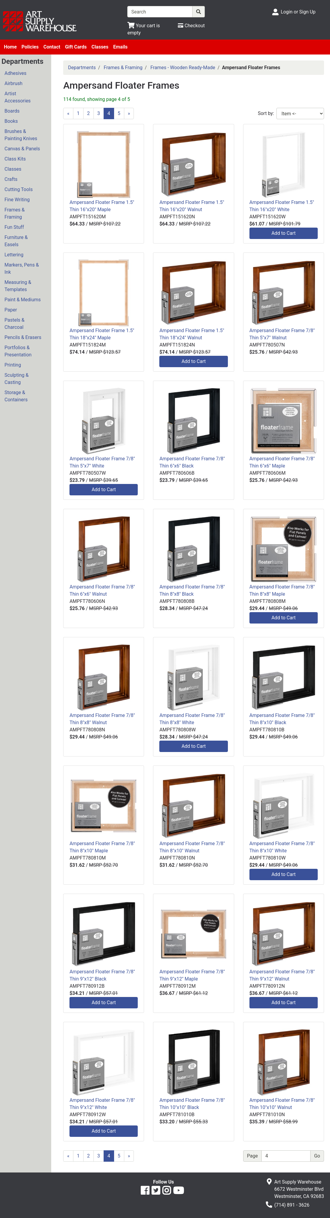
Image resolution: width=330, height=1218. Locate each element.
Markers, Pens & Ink (21, 268)
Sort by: (266, 113)
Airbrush (13, 83)
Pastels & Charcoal (14, 323)
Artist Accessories (17, 97)
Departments (82, 67)
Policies (30, 47)
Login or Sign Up (298, 12)
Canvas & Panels (22, 149)
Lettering (13, 255)
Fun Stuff (14, 227)
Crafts (10, 179)
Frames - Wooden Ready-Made (182, 67)
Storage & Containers (16, 396)
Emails (120, 47)
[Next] (129, 113)
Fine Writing (17, 199)
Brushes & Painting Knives (20, 134)
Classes (99, 47)
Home (10, 47)
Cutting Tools (18, 189)
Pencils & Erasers (22, 337)
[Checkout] (191, 25)
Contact (51, 47)
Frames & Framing (14, 213)
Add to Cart (283, 233)
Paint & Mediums (22, 299)
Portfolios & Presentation (17, 351)
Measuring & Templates (17, 285)
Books (11, 121)
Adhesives (15, 73)
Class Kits (15, 159)
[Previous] (68, 113)
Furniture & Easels (16, 240)
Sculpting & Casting (16, 378)
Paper (10, 310)
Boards (11, 111)
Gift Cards (76, 47)
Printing (12, 365)
